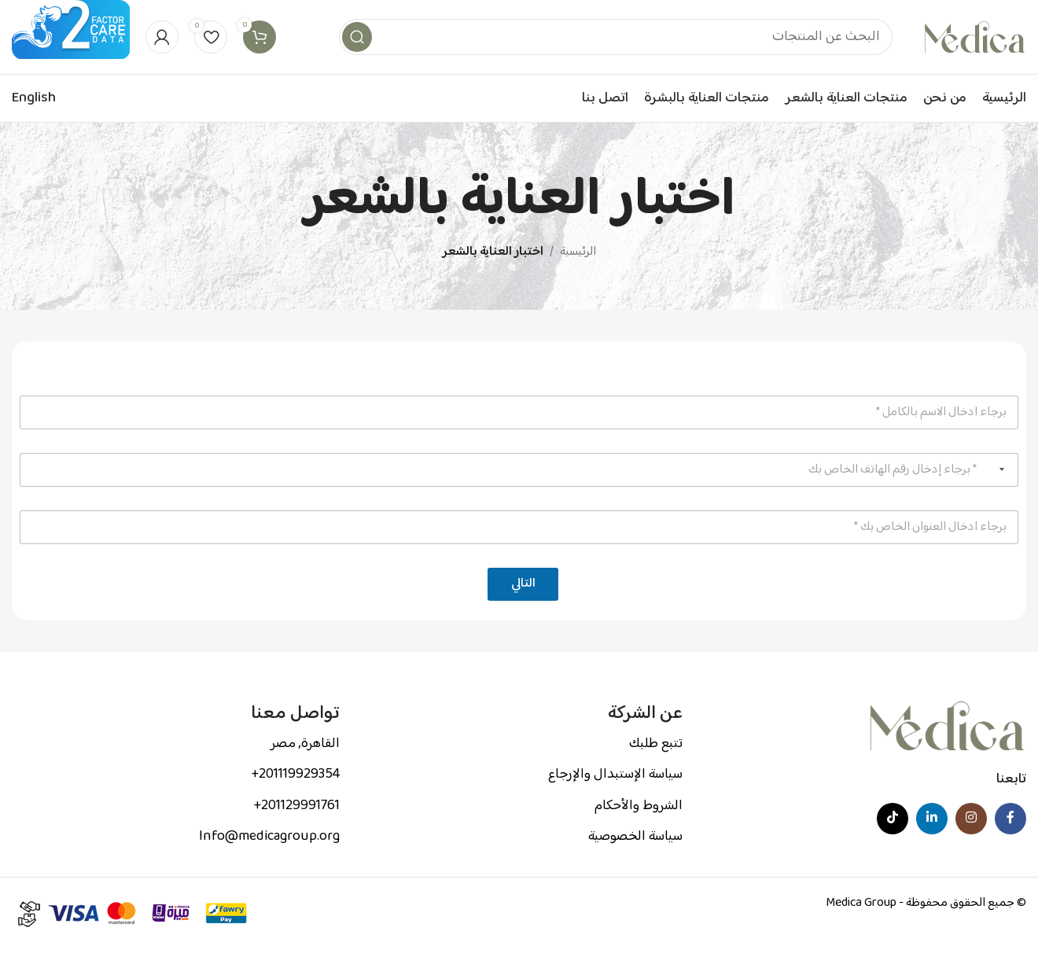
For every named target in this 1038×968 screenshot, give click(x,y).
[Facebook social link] (1010, 839)
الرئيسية (578, 272)
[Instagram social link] (971, 839)
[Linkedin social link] (932, 839)
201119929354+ (295, 795)
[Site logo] (975, 47)
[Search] (616, 47)
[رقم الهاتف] (519, 489)
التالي (523, 604)
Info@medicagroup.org (269, 857)
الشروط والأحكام (638, 825)
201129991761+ (296, 825)
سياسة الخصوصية (635, 857)
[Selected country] (1005, 489)
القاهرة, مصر (305, 764)
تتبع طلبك (656, 764)
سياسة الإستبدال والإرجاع (615, 795)
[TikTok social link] (892, 839)
